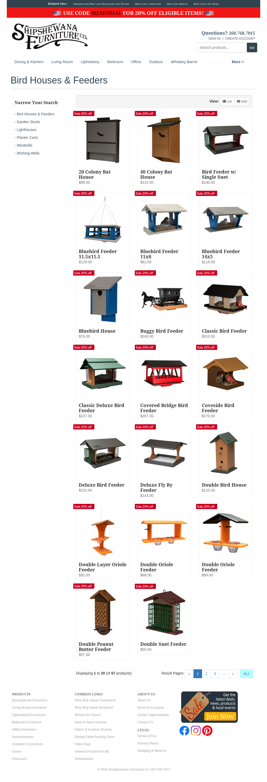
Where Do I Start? (88, 715)
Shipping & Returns (151, 751)
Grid (242, 101)
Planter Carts (27, 137)
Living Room (62, 61)
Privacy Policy (148, 743)
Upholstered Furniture (29, 715)
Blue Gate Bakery (177, 3)
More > (211, 62)
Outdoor (156, 61)
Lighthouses (27, 130)
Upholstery (90, 61)
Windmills (24, 145)
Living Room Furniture (29, 707)
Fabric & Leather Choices (93, 729)
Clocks (16, 751)
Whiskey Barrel (184, 61)
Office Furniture (24, 729)
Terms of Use (146, 736)
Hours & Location (150, 707)
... (224, 674)
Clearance (19, 759)
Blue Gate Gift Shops (206, 3)
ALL (246, 674)
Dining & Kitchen (29, 61)
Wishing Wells (28, 153)
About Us (144, 700)
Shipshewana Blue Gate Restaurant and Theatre (101, 3)
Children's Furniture (27, 744)
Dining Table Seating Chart (94, 737)
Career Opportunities (153, 715)
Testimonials (84, 759)
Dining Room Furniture (29, 700)
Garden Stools (28, 122)
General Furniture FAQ (92, 751)
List (227, 101)
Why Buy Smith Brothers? (94, 707)
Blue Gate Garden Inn (148, 3)
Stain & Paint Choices (90, 722)
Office (136, 61)
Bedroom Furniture (26, 722)
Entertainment (23, 737)
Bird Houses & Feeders (35, 114)
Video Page (82, 744)
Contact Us (145, 722)
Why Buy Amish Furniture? (95, 700)
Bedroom (115, 61)
